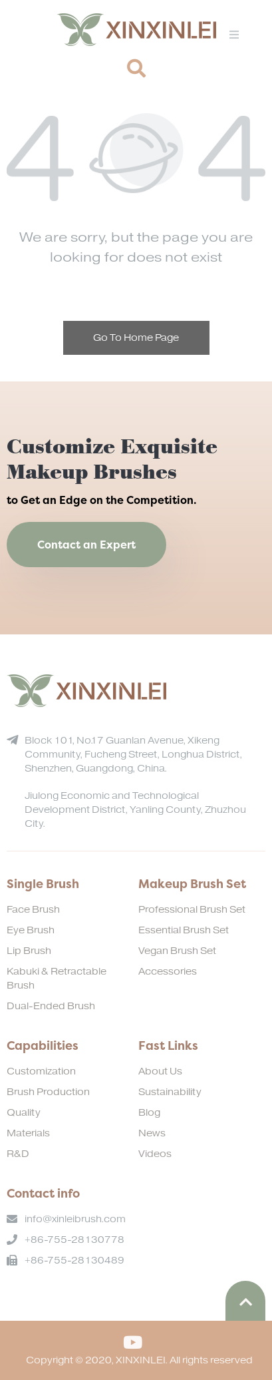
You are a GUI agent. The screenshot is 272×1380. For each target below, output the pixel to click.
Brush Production (48, 1092)
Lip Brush (29, 951)
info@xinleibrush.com (75, 1219)
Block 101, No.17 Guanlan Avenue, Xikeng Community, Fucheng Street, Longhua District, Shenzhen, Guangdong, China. (133, 754)
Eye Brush (31, 930)
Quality (24, 1112)
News (152, 1133)
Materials (28, 1133)
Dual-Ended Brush (51, 1006)
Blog (149, 1112)
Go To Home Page (136, 338)
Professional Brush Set (191, 909)
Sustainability (170, 1092)
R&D (18, 1154)
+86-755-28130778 (74, 1240)
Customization (41, 1071)
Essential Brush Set (183, 930)
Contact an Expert (86, 544)
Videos (155, 1154)
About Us (160, 1071)
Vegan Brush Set (177, 951)
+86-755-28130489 (74, 1260)
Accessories (167, 971)
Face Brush (33, 909)
